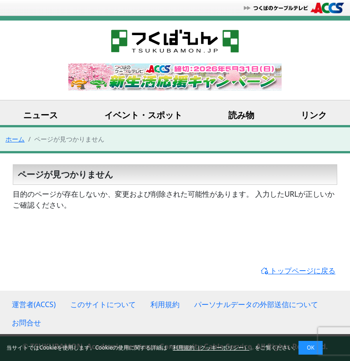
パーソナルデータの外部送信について (256, 304)
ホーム (15, 139)
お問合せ (26, 323)
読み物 (241, 114)
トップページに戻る (298, 271)
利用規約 (165, 304)
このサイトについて (103, 304)
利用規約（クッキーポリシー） (211, 347)
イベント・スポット (143, 114)
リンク (314, 114)
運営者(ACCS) (34, 304)
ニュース (40, 114)
